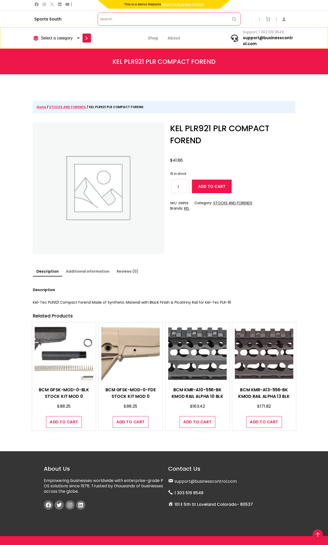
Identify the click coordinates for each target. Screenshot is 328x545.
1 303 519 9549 (189, 492)
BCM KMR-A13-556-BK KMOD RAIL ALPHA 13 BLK (264, 400)
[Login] (286, 19)
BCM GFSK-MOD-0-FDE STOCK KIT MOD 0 (131, 400)
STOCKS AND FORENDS (67, 107)
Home (41, 107)
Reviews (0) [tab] (127, 271)
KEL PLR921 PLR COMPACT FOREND (220, 135)
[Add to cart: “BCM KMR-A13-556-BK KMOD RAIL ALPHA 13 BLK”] (264, 417)
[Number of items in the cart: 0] (268, 19)
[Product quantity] (180, 187)
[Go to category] (87, 38)
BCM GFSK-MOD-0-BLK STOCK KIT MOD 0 (64, 400)
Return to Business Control (182, 4)
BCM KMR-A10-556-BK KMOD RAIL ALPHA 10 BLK (197, 400)
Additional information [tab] (87, 271)
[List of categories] (59, 38)
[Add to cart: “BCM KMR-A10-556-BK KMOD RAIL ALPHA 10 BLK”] (197, 417)
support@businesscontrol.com (206, 480)
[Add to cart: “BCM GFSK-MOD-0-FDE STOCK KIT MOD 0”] (130, 417)
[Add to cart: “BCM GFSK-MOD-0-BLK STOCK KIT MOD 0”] (64, 417)
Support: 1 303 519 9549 (263, 32)
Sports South (47, 19)
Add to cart (211, 187)
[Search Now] (234, 19)
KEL (186, 208)
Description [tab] (47, 271)
